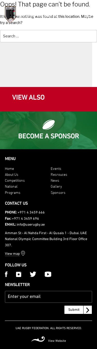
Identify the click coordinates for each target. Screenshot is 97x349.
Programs (12, 192)
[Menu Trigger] (88, 14)
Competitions (15, 180)
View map (12, 254)
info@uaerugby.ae (31, 225)
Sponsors (58, 192)
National (11, 186)
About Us (11, 174)
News (55, 180)
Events (56, 168)
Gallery (56, 186)
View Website (57, 341)
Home (9, 168)
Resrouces (59, 174)
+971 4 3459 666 (31, 213)
